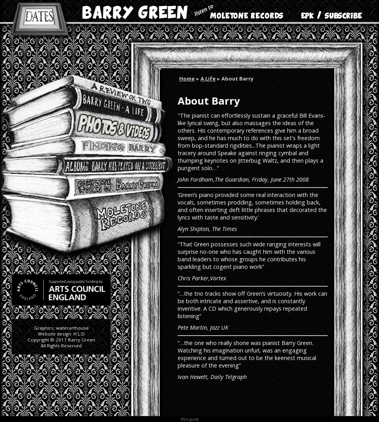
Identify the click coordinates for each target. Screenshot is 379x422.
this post (190, 419)
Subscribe (343, 12)
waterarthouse (72, 328)
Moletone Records (239, 12)
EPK (312, 12)
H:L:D (79, 334)
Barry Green (134, 12)
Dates (39, 19)
